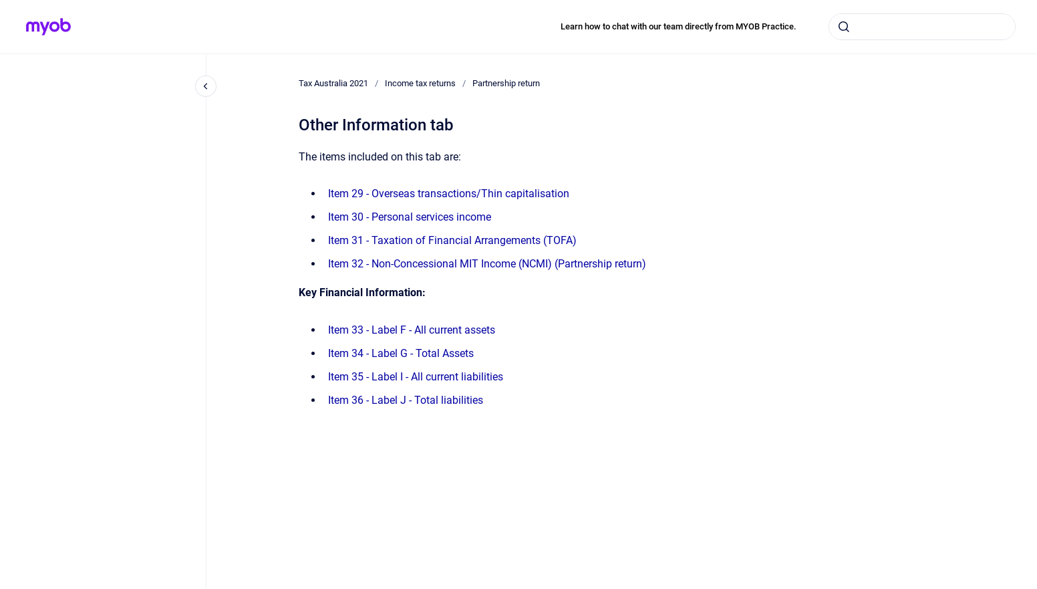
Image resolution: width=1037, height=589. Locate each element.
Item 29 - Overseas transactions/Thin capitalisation (448, 193)
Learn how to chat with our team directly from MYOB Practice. (678, 26)
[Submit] (844, 26)
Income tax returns (420, 83)
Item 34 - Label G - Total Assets (401, 353)
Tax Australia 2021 (333, 83)
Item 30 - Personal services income (409, 217)
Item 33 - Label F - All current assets (411, 330)
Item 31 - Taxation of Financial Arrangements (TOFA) (452, 240)
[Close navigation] (205, 86)
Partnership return (506, 83)
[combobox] (922, 26)
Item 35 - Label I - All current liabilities (415, 376)
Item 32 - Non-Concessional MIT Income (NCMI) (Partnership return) (487, 263)
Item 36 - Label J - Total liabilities (405, 400)
